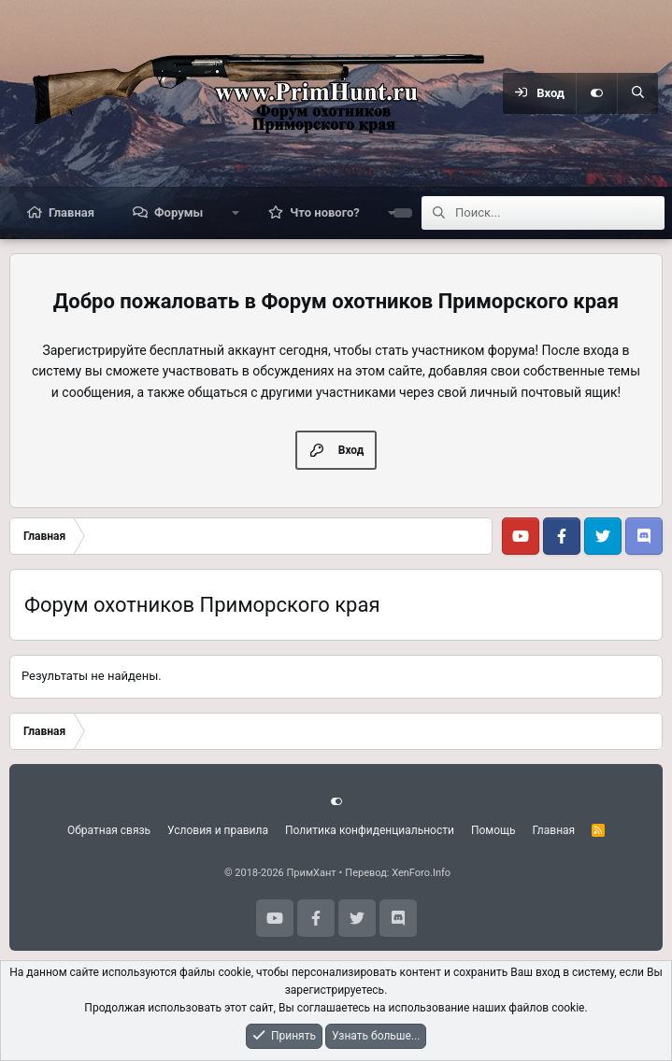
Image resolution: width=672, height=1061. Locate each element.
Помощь (493, 830)
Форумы (178, 212)
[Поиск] (637, 93)
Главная (71, 212)
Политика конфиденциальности (369, 830)
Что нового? (325, 212)
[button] (235, 213)
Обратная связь (108, 830)
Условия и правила (217, 830)
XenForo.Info (421, 873)
